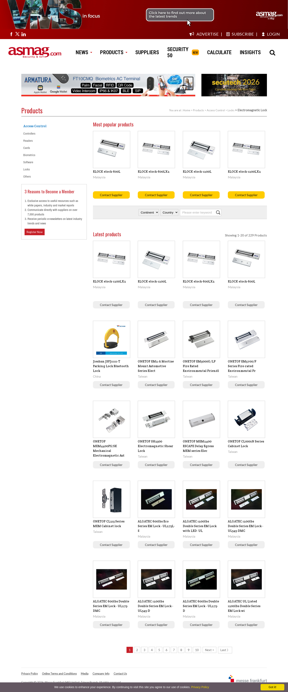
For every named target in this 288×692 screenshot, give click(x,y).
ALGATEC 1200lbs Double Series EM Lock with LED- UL (200, 526)
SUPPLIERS (147, 52)
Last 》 (225, 650)
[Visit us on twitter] (17, 34)
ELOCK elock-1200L (197, 171)
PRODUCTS (113, 52)
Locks (231, 110)
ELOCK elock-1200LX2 (244, 171)
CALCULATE (219, 52)
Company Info (101, 673)
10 (197, 650)
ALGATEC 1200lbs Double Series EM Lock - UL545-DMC (245, 526)
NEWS (84, 52)
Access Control (216, 110)
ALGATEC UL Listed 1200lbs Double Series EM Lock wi (244, 606)
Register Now (35, 232)
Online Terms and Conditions (59, 673)
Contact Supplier (111, 195)
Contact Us (120, 673)
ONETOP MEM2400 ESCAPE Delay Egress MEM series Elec (198, 446)
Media (84, 673)
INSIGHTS (250, 52)
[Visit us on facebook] (11, 34)
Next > (209, 650)
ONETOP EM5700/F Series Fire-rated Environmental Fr (242, 366)
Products (198, 110)
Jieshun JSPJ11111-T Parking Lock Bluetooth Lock (111, 366)
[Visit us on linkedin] (23, 34)
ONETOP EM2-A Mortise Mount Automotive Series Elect (156, 366)
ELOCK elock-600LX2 (153, 171)
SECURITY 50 (178, 52)
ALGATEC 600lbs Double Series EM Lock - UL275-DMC (111, 606)
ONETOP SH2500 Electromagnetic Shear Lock (155, 446)
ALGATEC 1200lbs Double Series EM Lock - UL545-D (155, 606)
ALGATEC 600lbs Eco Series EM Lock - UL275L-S (156, 526)
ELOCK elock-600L (106, 171)
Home (186, 110)
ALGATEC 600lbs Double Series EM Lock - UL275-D (201, 606)
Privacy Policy (29, 673)
